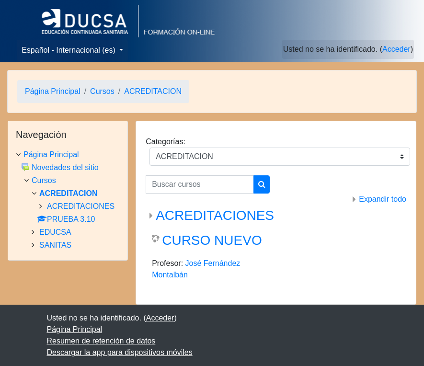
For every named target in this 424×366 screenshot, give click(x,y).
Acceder (396, 49)
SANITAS (55, 245)
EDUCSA (55, 232)
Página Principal (52, 91)
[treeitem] (68, 154)
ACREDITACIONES (215, 215)
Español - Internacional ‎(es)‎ (69, 50)
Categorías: (165, 141)
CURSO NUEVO (212, 240)
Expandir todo (382, 199)
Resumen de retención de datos (101, 341)
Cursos (102, 91)
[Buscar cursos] (200, 184)
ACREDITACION (153, 91)
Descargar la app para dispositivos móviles (120, 352)
